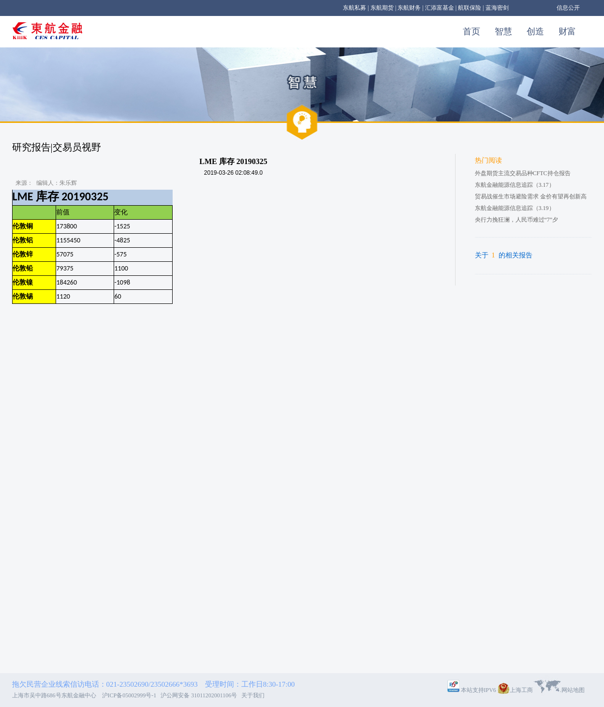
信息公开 (568, 7)
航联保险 (469, 7)
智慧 (503, 31)
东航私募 (354, 7)
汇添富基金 (439, 7)
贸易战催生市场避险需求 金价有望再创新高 (531, 196)
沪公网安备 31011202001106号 (200, 695)
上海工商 (521, 690)
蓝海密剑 (497, 7)
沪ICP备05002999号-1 (131, 695)
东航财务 (409, 7)
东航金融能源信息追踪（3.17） (515, 184)
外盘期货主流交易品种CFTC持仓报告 (523, 173)
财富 (567, 31)
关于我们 (253, 695)
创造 (535, 31)
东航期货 (382, 7)
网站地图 (573, 690)
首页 (471, 31)
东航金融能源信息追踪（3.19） (515, 208)
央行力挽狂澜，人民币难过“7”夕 (517, 219)
